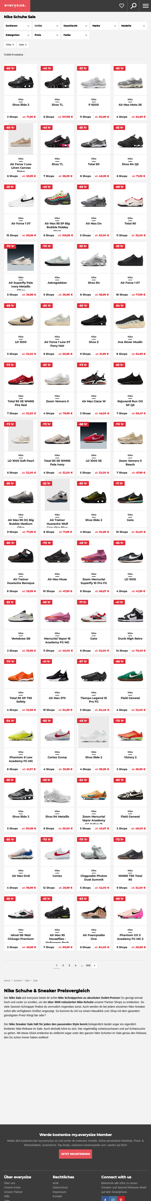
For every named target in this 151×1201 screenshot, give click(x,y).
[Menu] (145, 6)
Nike (27, 980)
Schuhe (18, 980)
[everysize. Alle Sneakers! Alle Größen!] (15, 6)
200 (88, 965)
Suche (133, 6)
